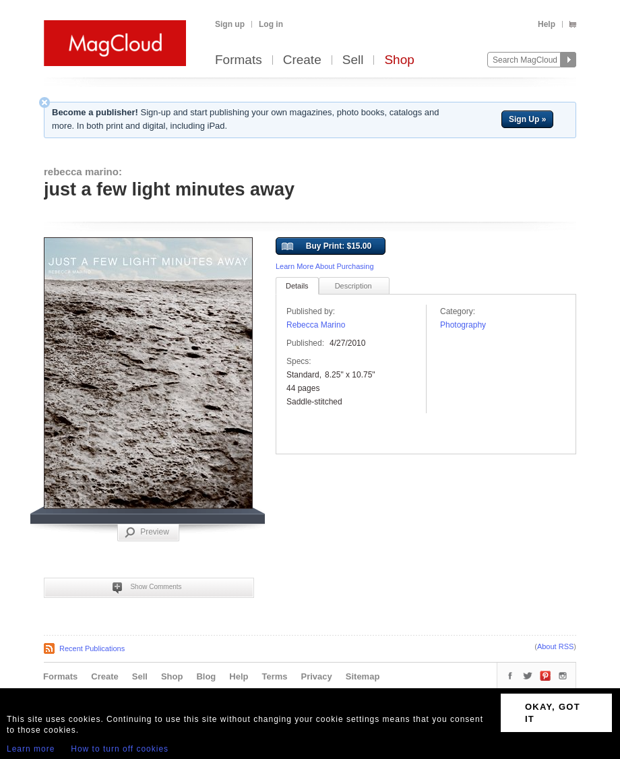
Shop (399, 60)
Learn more (31, 749)
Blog (206, 676)
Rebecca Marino (315, 325)
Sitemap (363, 676)
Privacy (316, 676)
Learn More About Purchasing (325, 266)
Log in (271, 24)
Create (302, 60)
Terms (274, 676)
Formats (238, 60)
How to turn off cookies (119, 749)
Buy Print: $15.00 (326, 246)
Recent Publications (92, 648)
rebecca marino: (83, 171)
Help (546, 24)
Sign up (230, 24)
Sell (353, 60)
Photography (463, 325)
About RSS (555, 646)
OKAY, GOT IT (552, 713)
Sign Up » (527, 119)
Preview (147, 532)
